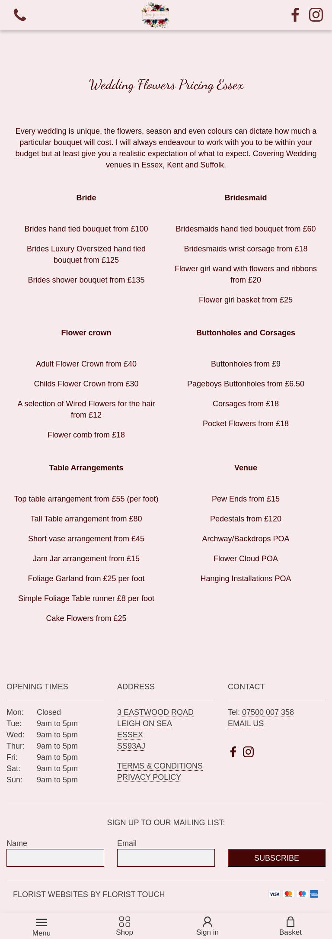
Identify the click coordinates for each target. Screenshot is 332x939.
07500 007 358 (268, 712)
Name (16, 843)
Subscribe (276, 858)
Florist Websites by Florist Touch (89, 894)
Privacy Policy (149, 777)
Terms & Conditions (160, 766)
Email (127, 843)
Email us (246, 723)
